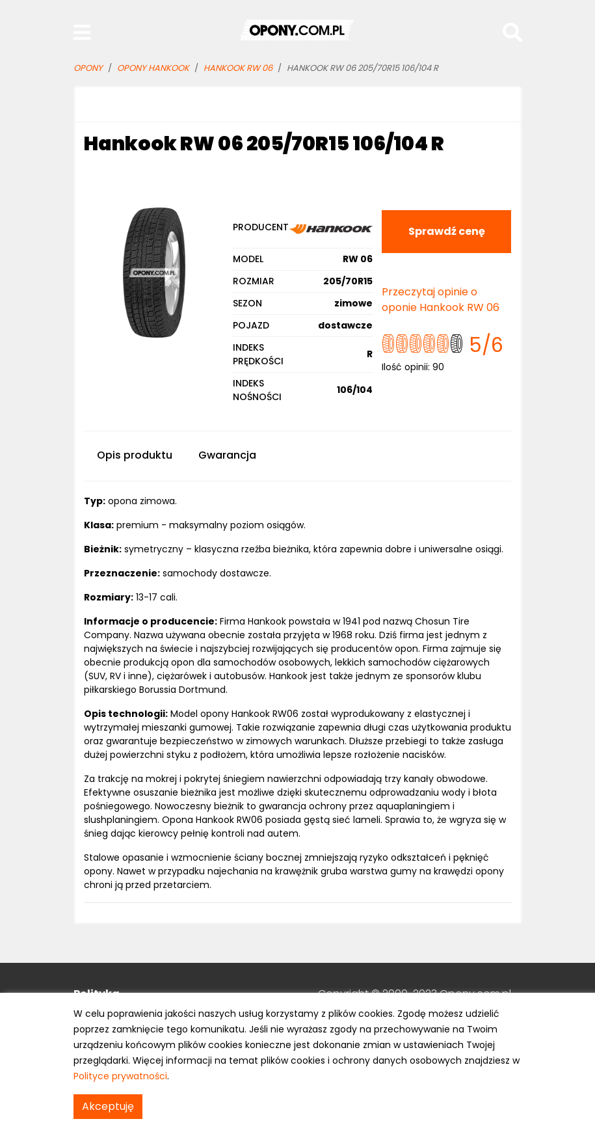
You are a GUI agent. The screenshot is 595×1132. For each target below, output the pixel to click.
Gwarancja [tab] (227, 455)
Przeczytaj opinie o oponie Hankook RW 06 (440, 299)
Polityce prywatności (120, 1076)
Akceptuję (108, 1106)
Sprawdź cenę (446, 231)
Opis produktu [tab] (134, 455)
